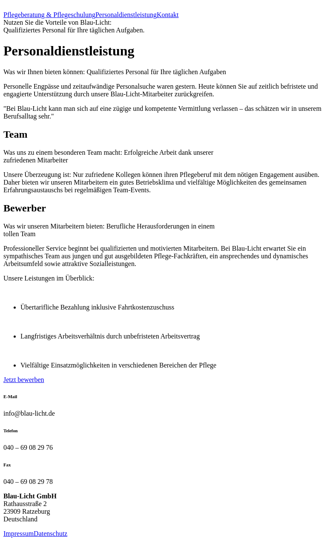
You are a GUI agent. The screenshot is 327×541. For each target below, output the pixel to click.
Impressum (18, 533)
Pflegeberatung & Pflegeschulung (49, 14)
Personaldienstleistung (126, 14)
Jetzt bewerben (23, 379)
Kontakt (168, 14)
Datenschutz (50, 533)
